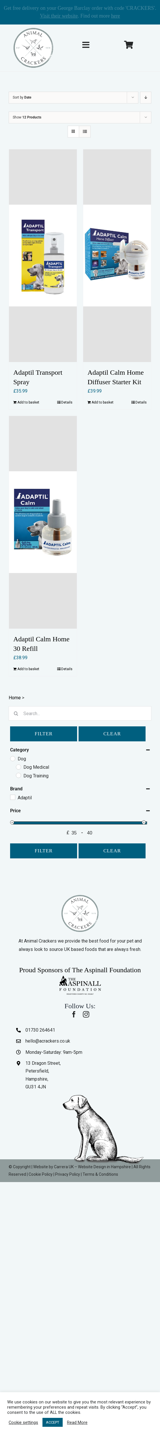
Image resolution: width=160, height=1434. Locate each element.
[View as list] (84, 131)
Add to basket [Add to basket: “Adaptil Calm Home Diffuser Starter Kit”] (103, 402)
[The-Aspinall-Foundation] (80, 977)
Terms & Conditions (100, 1174)
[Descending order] (145, 97)
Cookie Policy (41, 1174)
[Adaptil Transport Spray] (43, 255)
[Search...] (80, 713)
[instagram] (86, 1014)
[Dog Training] (18, 775)
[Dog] (12, 758)
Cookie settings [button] (23, 1422)
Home (15, 697)
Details (66, 402)
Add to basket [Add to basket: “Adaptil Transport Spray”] (28, 402)
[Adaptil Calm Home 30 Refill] (43, 522)
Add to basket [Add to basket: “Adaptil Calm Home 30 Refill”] (28, 669)
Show (27, 117)
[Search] (16, 713)
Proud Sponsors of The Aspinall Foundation (80, 970)
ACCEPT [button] (52, 1422)
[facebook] (74, 1014)
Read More (77, 1422)
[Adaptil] (12, 797)
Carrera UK (64, 1166)
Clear (112, 733)
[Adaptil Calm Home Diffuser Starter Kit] (117, 255)
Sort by (22, 97)
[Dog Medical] (18, 766)
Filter (44, 733)
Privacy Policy (67, 1174)
